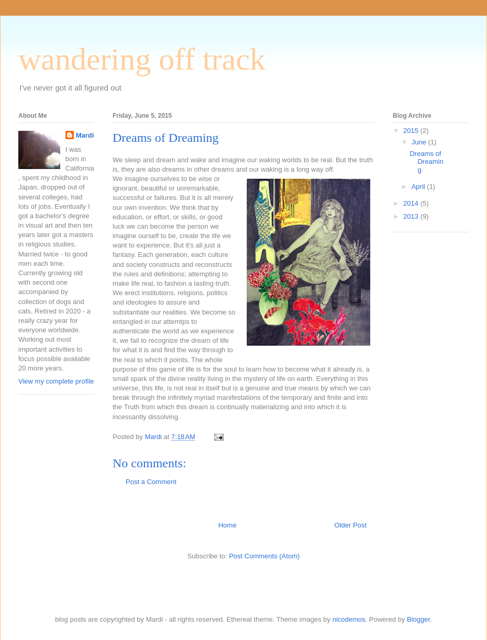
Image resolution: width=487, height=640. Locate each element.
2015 (411, 130)
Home (227, 525)
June (420, 142)
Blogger (418, 619)
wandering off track (141, 59)
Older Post (351, 525)
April (419, 186)
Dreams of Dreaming (426, 162)
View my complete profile (56, 381)
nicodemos (349, 619)
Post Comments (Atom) (264, 556)
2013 (411, 216)
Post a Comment (151, 482)
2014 (411, 203)
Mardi (85, 135)
